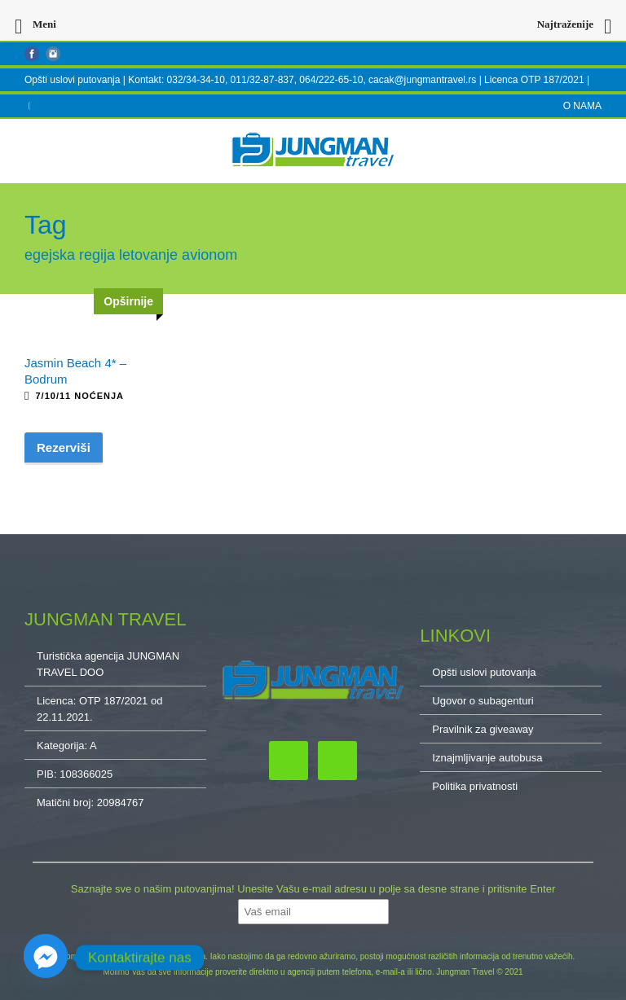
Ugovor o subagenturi (482, 701)
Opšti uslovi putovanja (72, 80)
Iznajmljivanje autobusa (487, 758)
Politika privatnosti (475, 786)
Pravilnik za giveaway (482, 729)
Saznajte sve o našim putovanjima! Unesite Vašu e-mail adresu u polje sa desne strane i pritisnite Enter (313, 889)
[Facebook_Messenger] (46, 958)
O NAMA (582, 106)
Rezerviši (63, 447)
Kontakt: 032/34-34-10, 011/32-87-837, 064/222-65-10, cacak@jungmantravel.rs (303, 80)
